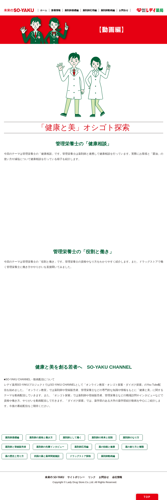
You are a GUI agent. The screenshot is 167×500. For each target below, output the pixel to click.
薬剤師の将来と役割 (102, 437)
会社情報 (117, 477)
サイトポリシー (76, 477)
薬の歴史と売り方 (14, 456)
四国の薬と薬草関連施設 (47, 456)
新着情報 (56, 10)
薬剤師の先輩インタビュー (50, 446)
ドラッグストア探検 (80, 456)
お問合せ (123, 10)
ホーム (43, 10)
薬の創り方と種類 (134, 446)
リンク (92, 477)
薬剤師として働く (72, 437)
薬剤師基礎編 (72, 10)
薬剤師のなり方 (131, 437)
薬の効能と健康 (107, 446)
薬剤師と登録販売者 (15, 446)
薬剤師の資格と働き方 (41, 437)
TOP (147, 497)
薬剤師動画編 (108, 10)
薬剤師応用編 (90, 10)
